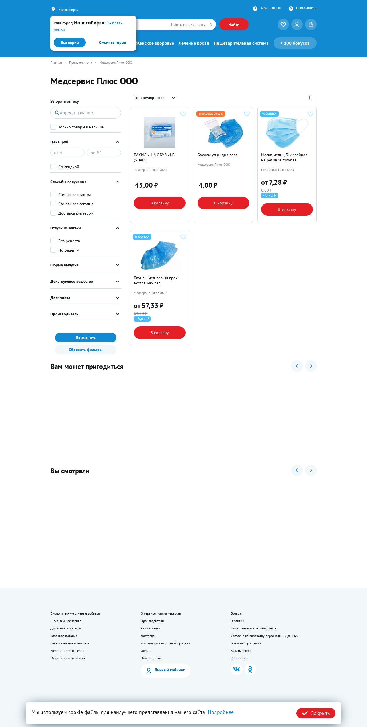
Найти (234, 24)
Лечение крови (194, 43)
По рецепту (68, 250)
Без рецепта (69, 240)
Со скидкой (68, 166)
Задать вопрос (270, 8)
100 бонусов (295, 43)
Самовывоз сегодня (75, 203)
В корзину (160, 203)
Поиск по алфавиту (188, 24)
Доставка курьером (75, 213)
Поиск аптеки (306, 8)
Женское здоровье (155, 43)
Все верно (70, 42)
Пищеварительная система (241, 43)
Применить (86, 337)
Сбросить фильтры (86, 349)
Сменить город (112, 42)
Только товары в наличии (81, 127)
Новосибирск (68, 9)
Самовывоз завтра (74, 194)
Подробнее (221, 712)
